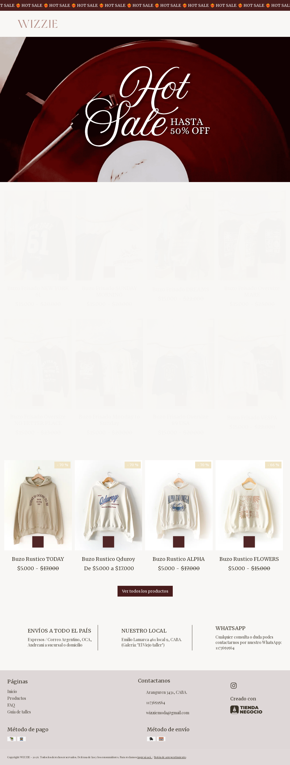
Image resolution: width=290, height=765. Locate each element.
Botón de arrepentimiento (170, 757)
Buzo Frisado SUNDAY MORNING (109, 291)
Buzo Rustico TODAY (38, 559)
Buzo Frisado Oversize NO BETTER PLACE (38, 419)
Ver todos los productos (145, 591)
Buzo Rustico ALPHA (179, 559)
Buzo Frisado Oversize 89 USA (180, 419)
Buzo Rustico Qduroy (108, 559)
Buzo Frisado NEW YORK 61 (38, 291)
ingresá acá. (144, 757)
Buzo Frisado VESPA (252, 417)
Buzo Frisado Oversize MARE (252, 291)
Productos (16, 698)
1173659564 (151, 703)
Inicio (12, 691)
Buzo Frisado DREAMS (180, 289)
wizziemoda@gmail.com (163, 713)
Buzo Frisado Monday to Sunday (109, 419)
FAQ (11, 705)
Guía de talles (19, 712)
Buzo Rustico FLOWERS (249, 559)
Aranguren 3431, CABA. (162, 692)
